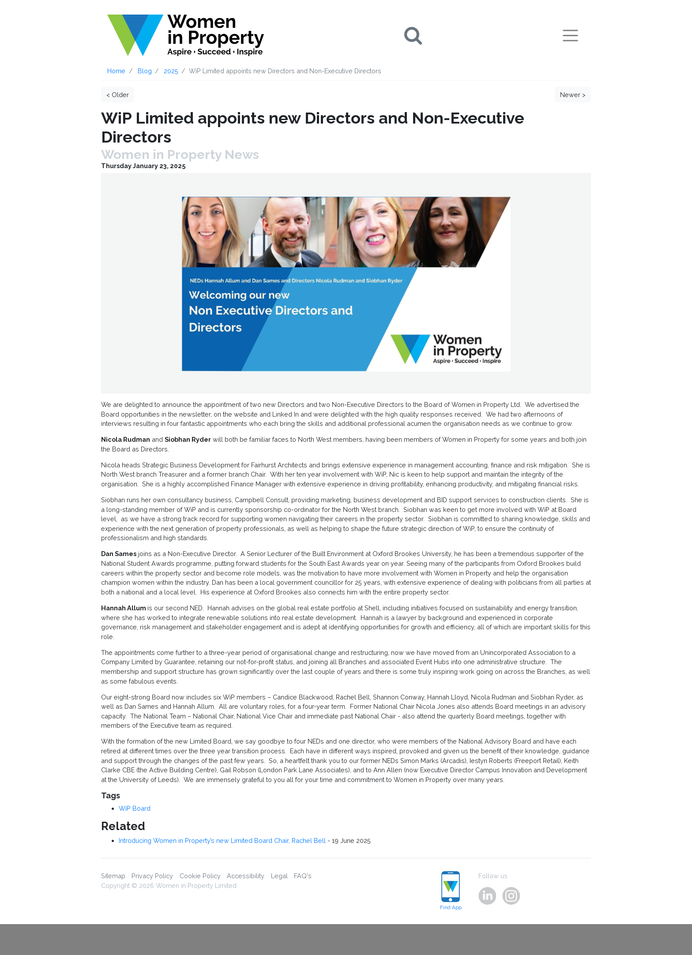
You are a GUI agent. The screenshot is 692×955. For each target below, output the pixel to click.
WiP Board (134, 808)
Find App (451, 890)
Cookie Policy (200, 876)
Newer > (573, 94)
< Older (117, 94)
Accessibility (245, 876)
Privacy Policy (152, 876)
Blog (145, 71)
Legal (279, 876)
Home (116, 71)
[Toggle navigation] (570, 35)
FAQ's (303, 876)
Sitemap (113, 876)
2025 (171, 71)
